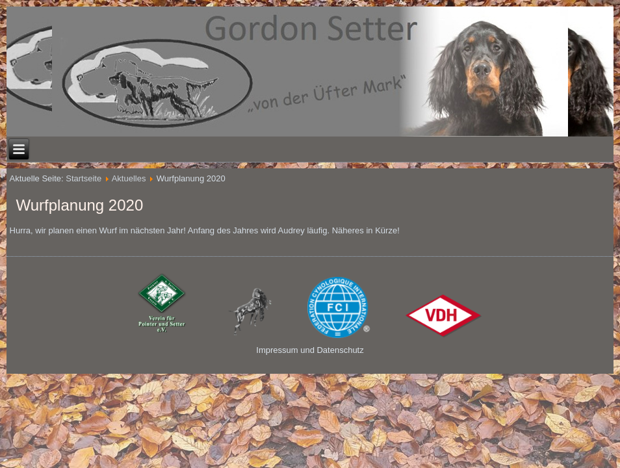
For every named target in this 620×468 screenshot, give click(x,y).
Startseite (83, 178)
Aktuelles (129, 178)
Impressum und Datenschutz (309, 350)
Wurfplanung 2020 (80, 205)
